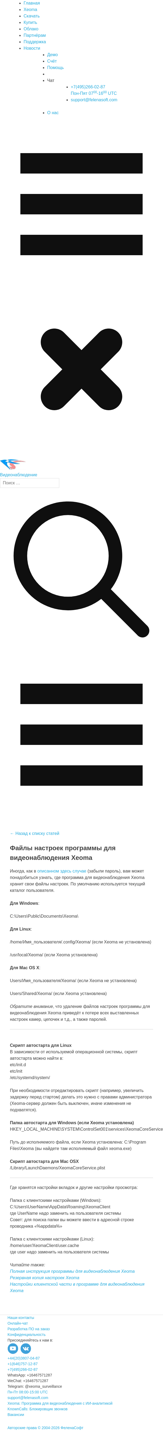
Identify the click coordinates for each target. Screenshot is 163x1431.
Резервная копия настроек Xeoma (44, 1277)
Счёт (52, 61)
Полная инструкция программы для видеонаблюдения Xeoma (72, 1271)
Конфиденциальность (27, 1334)
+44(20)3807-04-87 (24, 1358)
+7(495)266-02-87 (23, 1369)
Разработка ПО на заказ (29, 1329)
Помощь (55, 67)
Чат (50, 80)
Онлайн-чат (18, 1323)
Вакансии (16, 1414)
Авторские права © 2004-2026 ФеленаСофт (45, 1428)
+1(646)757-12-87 (23, 1364)
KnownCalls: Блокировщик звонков (38, 1409)
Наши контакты (21, 1317)
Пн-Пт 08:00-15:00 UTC (28, 1392)
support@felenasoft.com (94, 100)
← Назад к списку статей (34, 833)
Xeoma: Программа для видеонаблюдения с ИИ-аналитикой (60, 1403)
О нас (53, 112)
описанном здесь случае (61, 871)
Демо (52, 54)
